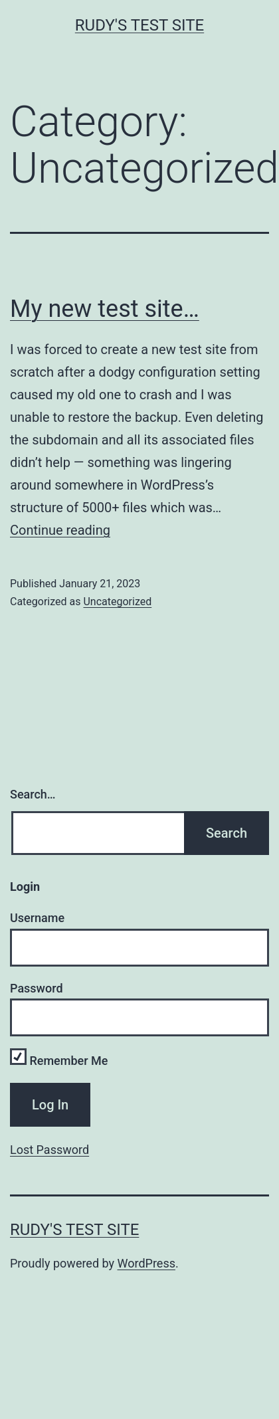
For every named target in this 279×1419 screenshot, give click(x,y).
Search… (33, 794)
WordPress (146, 1263)
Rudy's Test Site (139, 25)
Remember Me (59, 1061)
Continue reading (60, 530)
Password (36, 988)
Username (37, 918)
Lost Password (49, 1150)
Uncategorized (117, 601)
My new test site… (104, 309)
